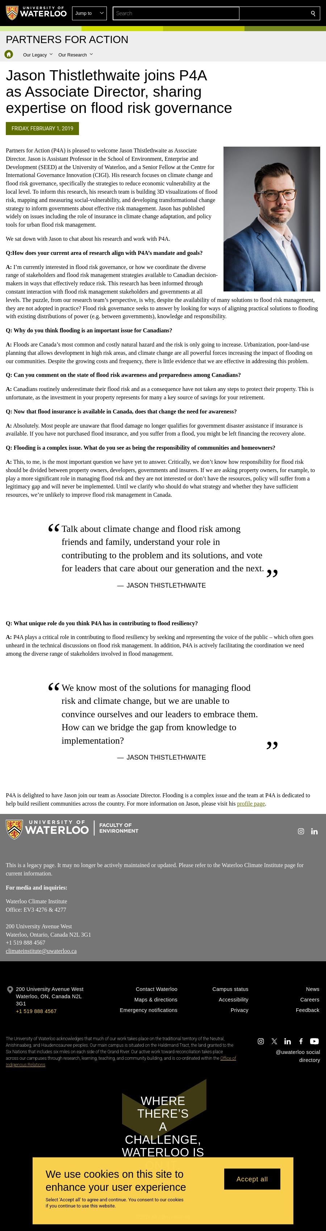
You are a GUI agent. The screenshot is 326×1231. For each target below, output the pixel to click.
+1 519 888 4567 (36, 1011)
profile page (251, 804)
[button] (261, 13)
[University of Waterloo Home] (36, 13)
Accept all (252, 1178)
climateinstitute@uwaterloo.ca (41, 951)
